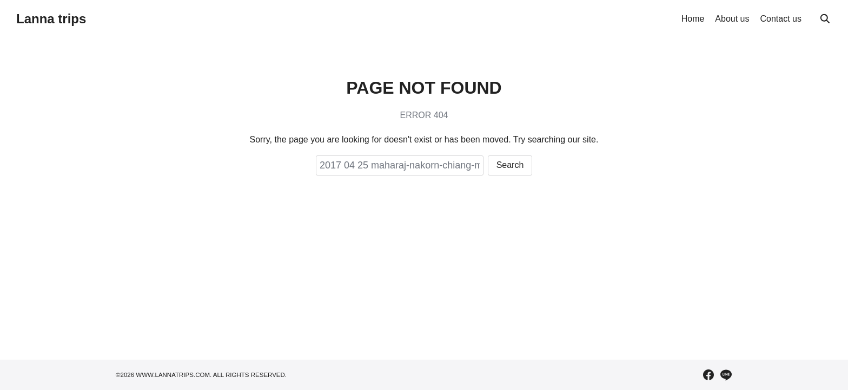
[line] (725, 374)
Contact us (780, 18)
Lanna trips (51, 18)
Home (693, 18)
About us (732, 18)
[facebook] (708, 374)
